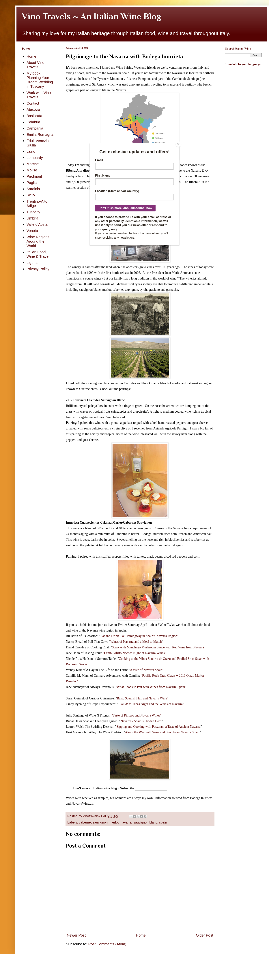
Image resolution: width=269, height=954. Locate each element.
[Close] (178, 144)
